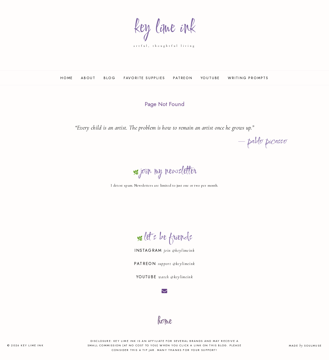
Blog (110, 77)
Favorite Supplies (144, 77)
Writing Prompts (248, 77)
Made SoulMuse (305, 346)
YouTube (210, 77)
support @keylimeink (176, 263)
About (88, 77)
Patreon (183, 77)
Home (66, 77)
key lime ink (164, 28)
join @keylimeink (179, 250)
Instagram (149, 250)
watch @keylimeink (175, 276)
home (164, 321)
